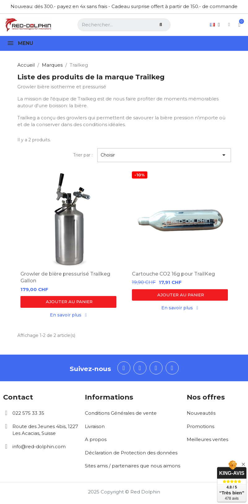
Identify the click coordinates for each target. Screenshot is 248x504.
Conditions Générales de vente (121, 414)
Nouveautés (201, 414)
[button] (68, 302)
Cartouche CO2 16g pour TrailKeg (173, 274)
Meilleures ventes (207, 440)
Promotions (200, 427)
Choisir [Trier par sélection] (164, 155)
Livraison (95, 427)
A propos (96, 440)
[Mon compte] (221, 24)
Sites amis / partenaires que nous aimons (132, 467)
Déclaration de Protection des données (131, 454)
